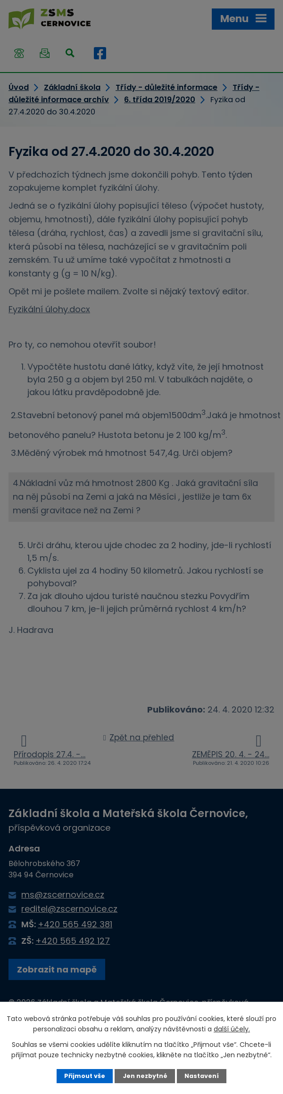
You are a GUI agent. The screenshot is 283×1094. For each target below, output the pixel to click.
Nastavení (201, 1076)
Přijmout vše (84, 1076)
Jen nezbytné (145, 1076)
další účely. (232, 1029)
